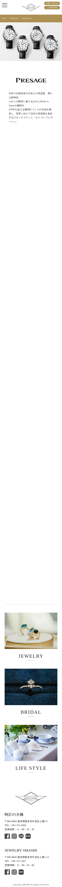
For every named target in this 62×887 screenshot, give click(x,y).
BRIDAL (31, 692)
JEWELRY (31, 636)
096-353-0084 (19, 825)
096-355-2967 (19, 861)
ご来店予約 (52, 7)
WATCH (14, 18)
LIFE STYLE (31, 748)
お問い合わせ (52, 3)
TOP (4, 18)
